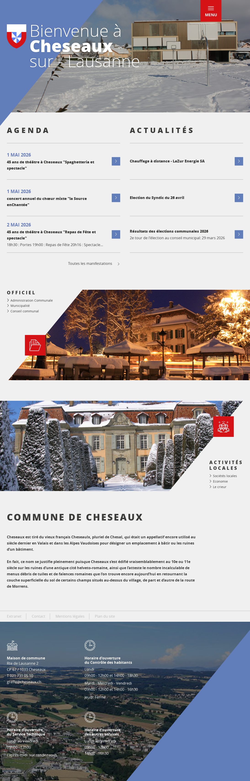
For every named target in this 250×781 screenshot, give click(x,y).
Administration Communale (32, 300)
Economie (220, 481)
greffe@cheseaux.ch (24, 681)
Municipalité (20, 305)
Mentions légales (70, 616)
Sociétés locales (225, 476)
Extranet (14, 616)
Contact (38, 616)
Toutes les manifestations (94, 263)
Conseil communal (25, 311)
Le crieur (219, 487)
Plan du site (105, 616)
